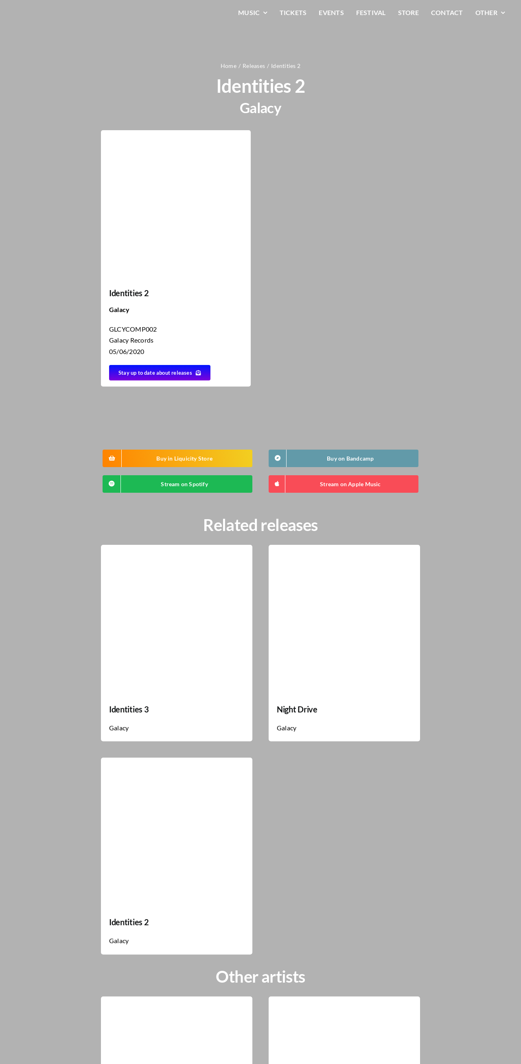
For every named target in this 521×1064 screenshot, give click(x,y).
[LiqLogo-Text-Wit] (46, 11)
